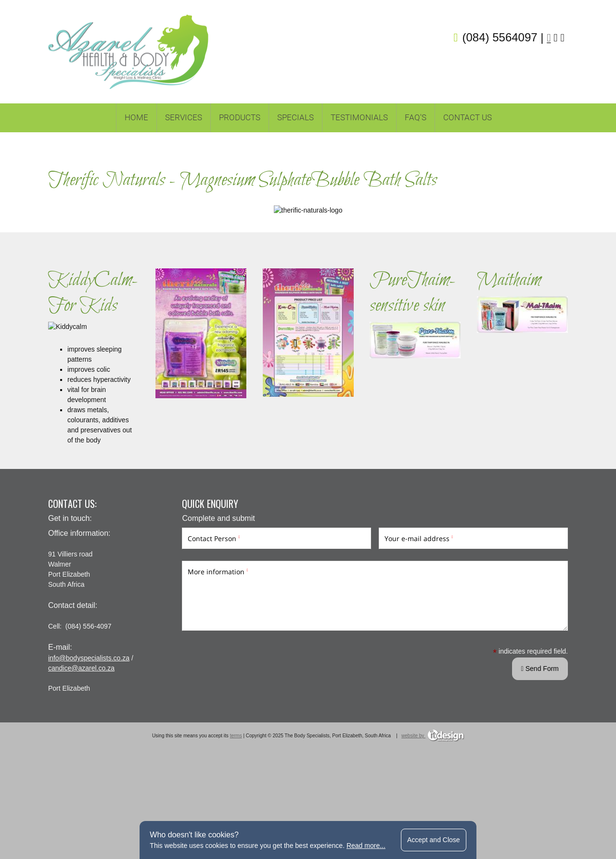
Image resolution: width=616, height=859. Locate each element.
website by (432, 812)
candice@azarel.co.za (81, 744)
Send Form (540, 745)
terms (236, 812)
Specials (295, 117)
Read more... (365, 845)
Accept (433, 840)
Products (239, 117)
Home (136, 117)
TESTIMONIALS (359, 117)
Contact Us (467, 117)
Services (183, 117)
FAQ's (415, 117)
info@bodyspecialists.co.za (88, 734)
